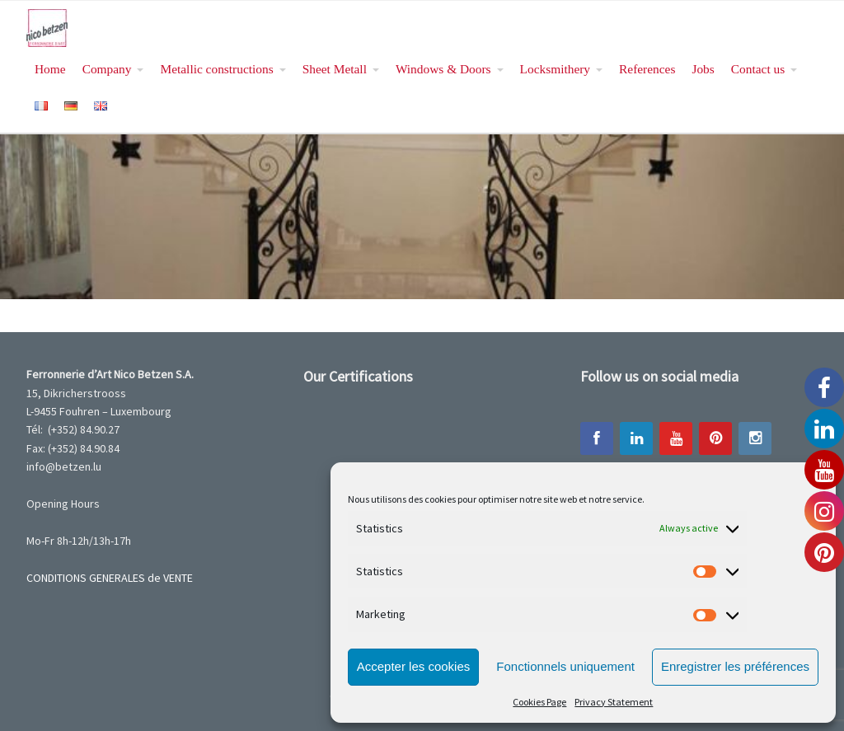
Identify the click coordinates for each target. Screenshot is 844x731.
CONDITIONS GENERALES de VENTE (109, 577)
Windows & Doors (443, 69)
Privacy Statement (613, 702)
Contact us (758, 69)
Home (50, 69)
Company (107, 69)
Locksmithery (555, 69)
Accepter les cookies (414, 666)
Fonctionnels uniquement (565, 666)
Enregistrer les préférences (735, 666)
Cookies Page (539, 702)
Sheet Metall (334, 69)
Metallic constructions (216, 69)
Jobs (703, 69)
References (647, 69)
